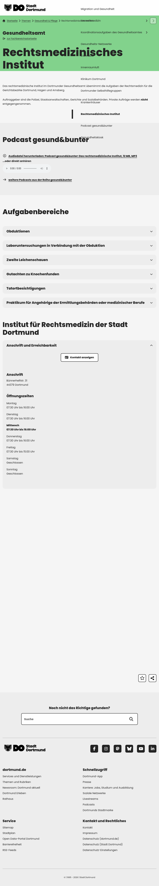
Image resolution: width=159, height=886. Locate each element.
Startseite (10, 20)
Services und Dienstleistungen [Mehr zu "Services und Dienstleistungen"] (22, 776)
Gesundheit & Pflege (46, 20)
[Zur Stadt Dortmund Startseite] (25, 8)
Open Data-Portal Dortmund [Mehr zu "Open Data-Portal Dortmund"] (21, 839)
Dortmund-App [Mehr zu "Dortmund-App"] (92, 776)
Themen (26, 20)
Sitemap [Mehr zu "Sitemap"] (8, 827)
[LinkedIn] (152, 749)
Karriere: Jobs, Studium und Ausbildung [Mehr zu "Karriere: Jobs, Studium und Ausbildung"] (108, 788)
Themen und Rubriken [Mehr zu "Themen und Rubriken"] (17, 782)
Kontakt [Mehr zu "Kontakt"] (88, 827)
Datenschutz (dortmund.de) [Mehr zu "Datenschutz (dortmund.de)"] (101, 839)
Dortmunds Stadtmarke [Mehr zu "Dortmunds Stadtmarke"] (98, 810)
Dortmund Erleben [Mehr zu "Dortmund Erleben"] (14, 793)
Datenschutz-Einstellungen (100, 850)
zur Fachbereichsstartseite (20, 38)
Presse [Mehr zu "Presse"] (87, 782)
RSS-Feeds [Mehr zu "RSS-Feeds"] (9, 850)
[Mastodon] (117, 749)
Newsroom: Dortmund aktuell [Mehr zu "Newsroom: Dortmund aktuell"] (21, 788)
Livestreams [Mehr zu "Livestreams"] (90, 799)
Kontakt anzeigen (79, 357)
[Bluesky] (129, 749)
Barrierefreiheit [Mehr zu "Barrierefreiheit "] (12, 844)
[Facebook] (94, 749)
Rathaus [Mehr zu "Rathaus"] (8, 799)
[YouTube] (141, 749)
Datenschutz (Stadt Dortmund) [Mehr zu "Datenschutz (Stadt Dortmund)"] (103, 844)
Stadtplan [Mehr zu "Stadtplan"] (9, 833)
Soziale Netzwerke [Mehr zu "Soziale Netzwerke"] (94, 793)
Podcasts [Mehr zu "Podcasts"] (89, 804)
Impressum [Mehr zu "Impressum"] (90, 833)
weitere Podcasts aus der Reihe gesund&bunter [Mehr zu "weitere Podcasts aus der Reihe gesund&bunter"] (37, 180)
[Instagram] (106, 749)
